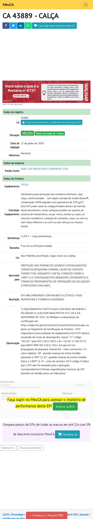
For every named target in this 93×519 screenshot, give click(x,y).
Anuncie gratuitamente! (31, 447)
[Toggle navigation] (85, 4)
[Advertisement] (46, 53)
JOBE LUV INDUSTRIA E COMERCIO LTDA (44, 168)
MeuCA (8, 5)
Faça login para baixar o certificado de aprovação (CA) (51, 122)
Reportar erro (8, 447)
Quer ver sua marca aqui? (12, 104)
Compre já (67, 434)
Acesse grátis (65, 406)
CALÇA (24, 184)
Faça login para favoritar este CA (54, 25)
